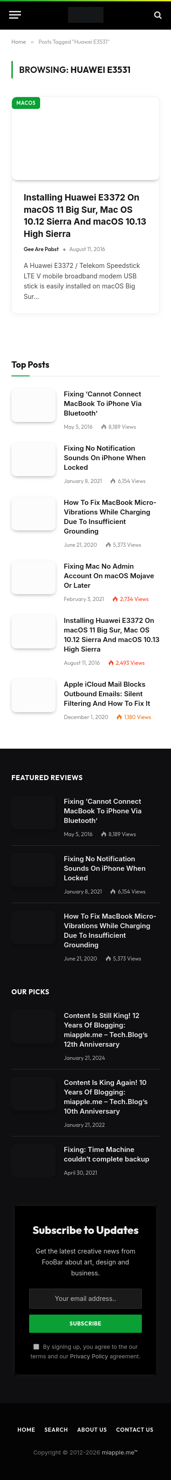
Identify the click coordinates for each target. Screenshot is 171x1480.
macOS (26, 86)
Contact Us (135, 1412)
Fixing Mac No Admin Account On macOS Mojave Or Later (109, 559)
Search (56, 1412)
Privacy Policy (89, 1339)
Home (26, 1412)
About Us (92, 1412)
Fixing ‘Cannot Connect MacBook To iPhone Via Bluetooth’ (103, 387)
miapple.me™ (120, 1435)
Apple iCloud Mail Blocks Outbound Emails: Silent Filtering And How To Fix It (107, 677)
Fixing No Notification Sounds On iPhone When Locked (104, 441)
